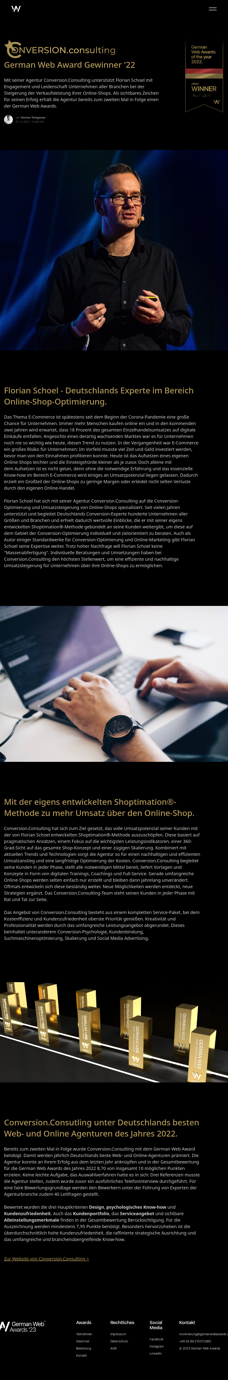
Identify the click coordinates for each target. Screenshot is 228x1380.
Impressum (118, 1334)
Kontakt (81, 1355)
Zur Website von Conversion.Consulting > (46, 1259)
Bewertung (83, 1348)
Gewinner (83, 1341)
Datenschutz (119, 1341)
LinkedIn (156, 1353)
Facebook (156, 1339)
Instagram (157, 1346)
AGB (113, 1348)
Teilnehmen (84, 1334)
